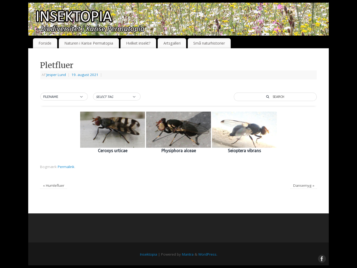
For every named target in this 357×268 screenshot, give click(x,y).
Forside (44, 43)
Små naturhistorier (209, 43)
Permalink (66, 166)
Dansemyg (303, 185)
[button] (64, 97)
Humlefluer (53, 185)
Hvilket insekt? (138, 43)
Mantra (188, 254)
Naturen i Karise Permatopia (88, 43)
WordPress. (207, 254)
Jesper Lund (56, 74)
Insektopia (148, 254)
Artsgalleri (172, 43)
